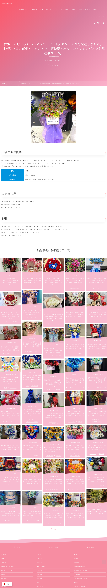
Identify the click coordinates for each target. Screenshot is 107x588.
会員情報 (76, 558)
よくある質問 (77, 574)
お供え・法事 (4, 582)
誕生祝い (39, 574)
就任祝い (39, 562)
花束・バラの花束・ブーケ (7, 566)
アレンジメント (4, 562)
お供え (39, 582)
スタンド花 (3, 554)
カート (75, 554)
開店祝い (39, 554)
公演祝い (39, 570)
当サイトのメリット (79, 562)
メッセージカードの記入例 (80, 570)
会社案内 (76, 582)
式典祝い (39, 578)
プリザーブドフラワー (6, 570)
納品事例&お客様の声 (79, 566)
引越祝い (39, 558)
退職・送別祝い (41, 566)
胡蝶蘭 (2, 558)
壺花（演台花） (5, 578)
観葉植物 (3, 574)
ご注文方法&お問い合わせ (80, 578)
